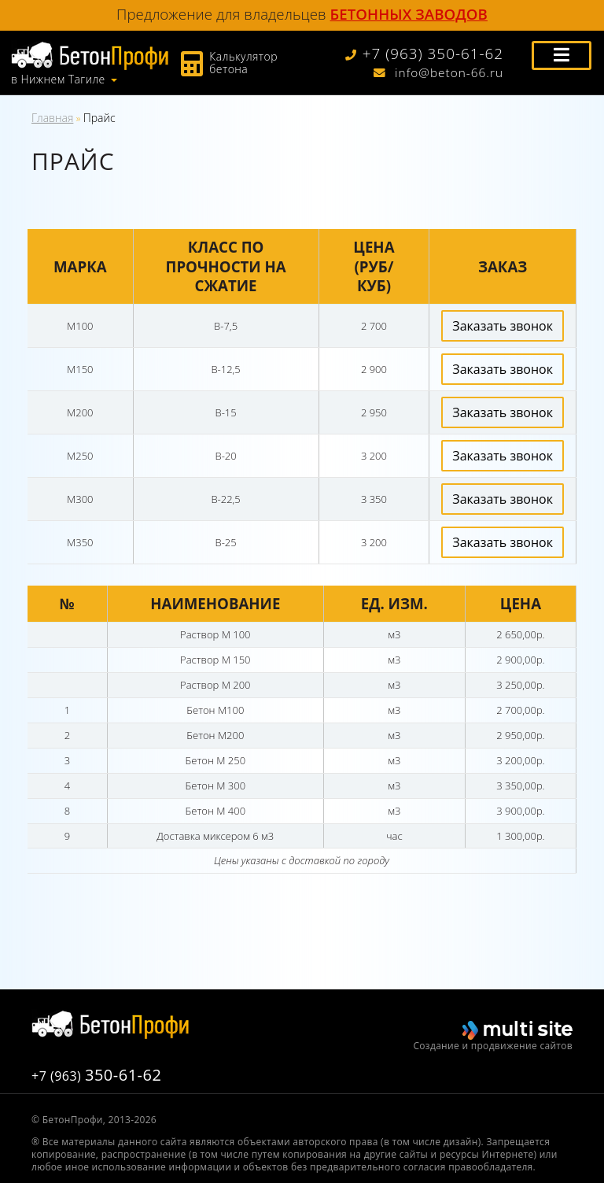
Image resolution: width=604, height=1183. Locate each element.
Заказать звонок (502, 326)
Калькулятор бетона (243, 62)
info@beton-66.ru (438, 73)
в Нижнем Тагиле (58, 79)
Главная (52, 117)
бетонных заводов (409, 14)
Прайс (99, 117)
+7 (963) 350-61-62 (424, 53)
